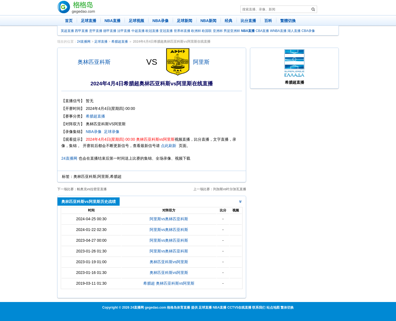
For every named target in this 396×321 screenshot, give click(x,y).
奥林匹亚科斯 (94, 62)
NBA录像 (160, 20)
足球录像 (111, 131)
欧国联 (207, 31)
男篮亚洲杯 (232, 31)
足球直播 (88, 20)
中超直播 (138, 31)
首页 (69, 20)
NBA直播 (112, 20)
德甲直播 (109, 31)
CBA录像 (308, 31)
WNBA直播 (278, 31)
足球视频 (136, 20)
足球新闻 (184, 20)
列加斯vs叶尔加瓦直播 (229, 189)
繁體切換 (288, 20)
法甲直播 (123, 31)
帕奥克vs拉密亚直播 (92, 189)
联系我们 (258, 307)
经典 (228, 20)
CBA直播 (262, 31)
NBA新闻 (208, 20)
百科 (268, 20)
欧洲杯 (196, 31)
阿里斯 (201, 62)
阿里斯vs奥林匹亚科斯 (169, 219)
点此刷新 (168, 145)
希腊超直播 (119, 41)
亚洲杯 (218, 31)
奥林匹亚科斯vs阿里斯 (169, 262)
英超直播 (67, 31)
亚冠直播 (166, 31)
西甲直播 (81, 31)
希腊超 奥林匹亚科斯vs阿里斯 (168, 283)
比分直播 (248, 20)
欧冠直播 (152, 31)
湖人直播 (294, 31)
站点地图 (273, 307)
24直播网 (83, 41)
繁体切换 (287, 307)
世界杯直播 (182, 31)
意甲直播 (95, 31)
